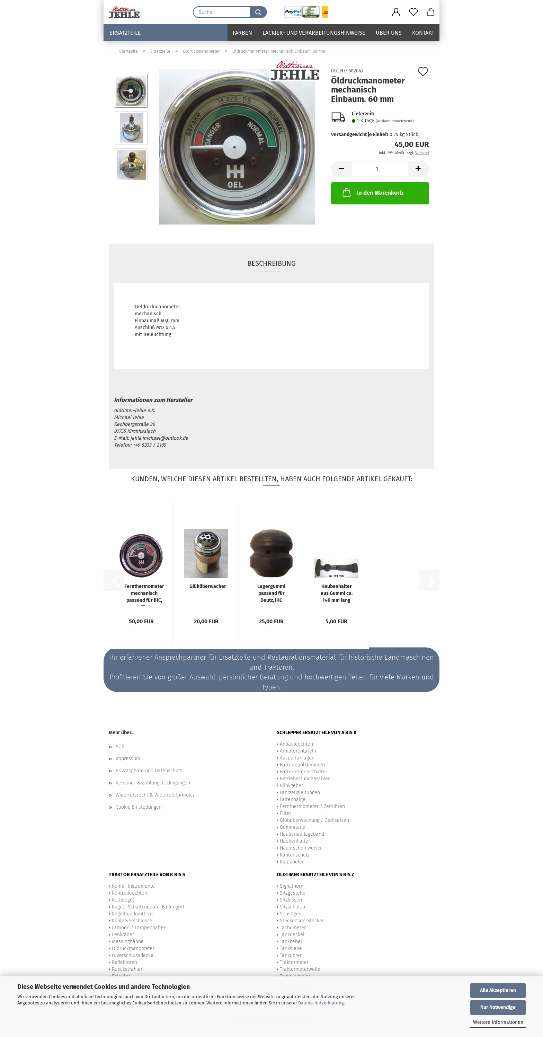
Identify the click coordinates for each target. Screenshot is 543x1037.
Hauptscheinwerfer (301, 848)
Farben (242, 32)
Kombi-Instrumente (133, 886)
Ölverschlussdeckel (133, 955)
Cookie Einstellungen (139, 807)
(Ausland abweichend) (395, 121)
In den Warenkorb (372, 192)
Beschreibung (271, 263)
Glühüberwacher (207, 586)
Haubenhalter (295, 841)
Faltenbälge (292, 799)
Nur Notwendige (498, 1007)
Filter (285, 813)
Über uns (389, 32)
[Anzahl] (380, 169)
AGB (120, 746)
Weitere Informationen (498, 1022)
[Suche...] (258, 12)
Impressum (128, 759)
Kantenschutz (295, 855)
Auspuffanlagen (297, 758)
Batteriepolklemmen (302, 765)
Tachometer (293, 928)
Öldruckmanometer (133, 948)
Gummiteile (292, 827)
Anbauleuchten (296, 744)
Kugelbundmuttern (132, 914)
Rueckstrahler (127, 969)
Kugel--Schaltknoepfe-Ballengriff (148, 907)
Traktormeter (294, 962)
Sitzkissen (291, 900)
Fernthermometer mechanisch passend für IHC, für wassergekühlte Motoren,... (144, 594)
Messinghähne (128, 941)
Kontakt (423, 32)
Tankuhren (291, 955)
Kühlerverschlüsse (132, 921)
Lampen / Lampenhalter (139, 928)
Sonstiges (290, 914)
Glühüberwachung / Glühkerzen (314, 820)
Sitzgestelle (292, 893)
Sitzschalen (292, 907)
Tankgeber (291, 941)
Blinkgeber (291, 786)
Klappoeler (292, 862)
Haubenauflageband (302, 834)
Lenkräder (123, 935)
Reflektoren (124, 962)
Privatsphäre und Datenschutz (149, 771)
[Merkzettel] (413, 12)
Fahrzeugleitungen (300, 793)
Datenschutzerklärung (321, 1002)
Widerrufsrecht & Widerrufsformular (155, 795)
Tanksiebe (291, 948)
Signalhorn (291, 886)
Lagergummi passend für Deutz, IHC (271, 593)
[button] (396, 12)
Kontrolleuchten (129, 893)
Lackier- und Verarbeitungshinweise (313, 32)
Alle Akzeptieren (498, 990)
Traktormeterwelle (300, 969)
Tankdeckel (292, 935)
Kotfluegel (123, 900)
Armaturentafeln (298, 751)
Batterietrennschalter (303, 772)
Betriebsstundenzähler (305, 779)
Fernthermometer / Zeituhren (312, 806)
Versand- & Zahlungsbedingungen (153, 783)
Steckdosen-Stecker (302, 921)
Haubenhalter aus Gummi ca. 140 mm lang (337, 593)
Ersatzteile (125, 32)
